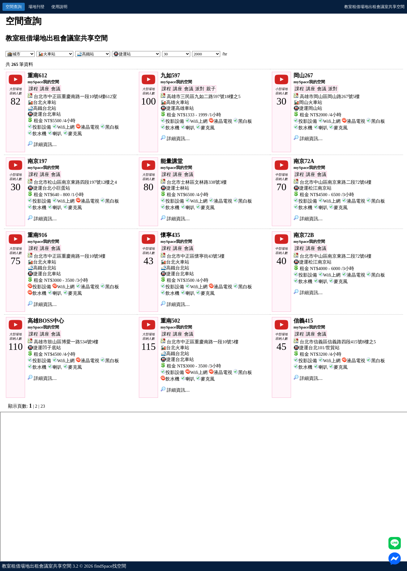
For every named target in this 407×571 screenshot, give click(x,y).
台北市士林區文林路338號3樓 (197, 182)
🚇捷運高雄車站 (177, 108)
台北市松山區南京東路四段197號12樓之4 (75, 182)
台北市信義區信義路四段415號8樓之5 (338, 341)
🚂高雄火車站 (175, 102)
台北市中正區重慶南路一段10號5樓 (202, 341)
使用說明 (59, 6)
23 (43, 406)
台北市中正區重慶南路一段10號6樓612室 (75, 96)
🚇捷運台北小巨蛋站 (49, 188)
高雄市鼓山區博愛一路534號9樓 (66, 341)
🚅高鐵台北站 (42, 108)
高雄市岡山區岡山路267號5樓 (330, 96)
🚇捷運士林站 (175, 188)
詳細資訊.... (42, 144)
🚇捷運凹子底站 (44, 347)
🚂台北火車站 (42, 102)
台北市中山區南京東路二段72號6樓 (335, 182)
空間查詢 (14, 6)
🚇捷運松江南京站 (312, 188)
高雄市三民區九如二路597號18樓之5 (204, 96)
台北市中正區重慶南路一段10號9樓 (69, 256)
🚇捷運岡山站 (307, 108)
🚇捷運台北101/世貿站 (316, 347)
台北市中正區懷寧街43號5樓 (196, 256)
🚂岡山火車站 (307, 102)
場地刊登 (36, 6)
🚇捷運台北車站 (44, 114)
